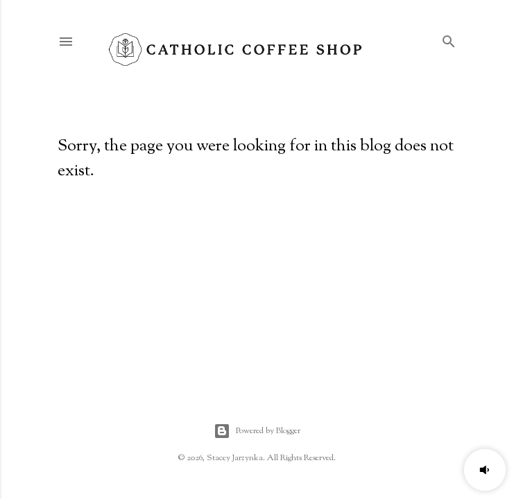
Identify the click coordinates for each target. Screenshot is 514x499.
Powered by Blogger (257, 431)
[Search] (448, 39)
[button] (484, 469)
